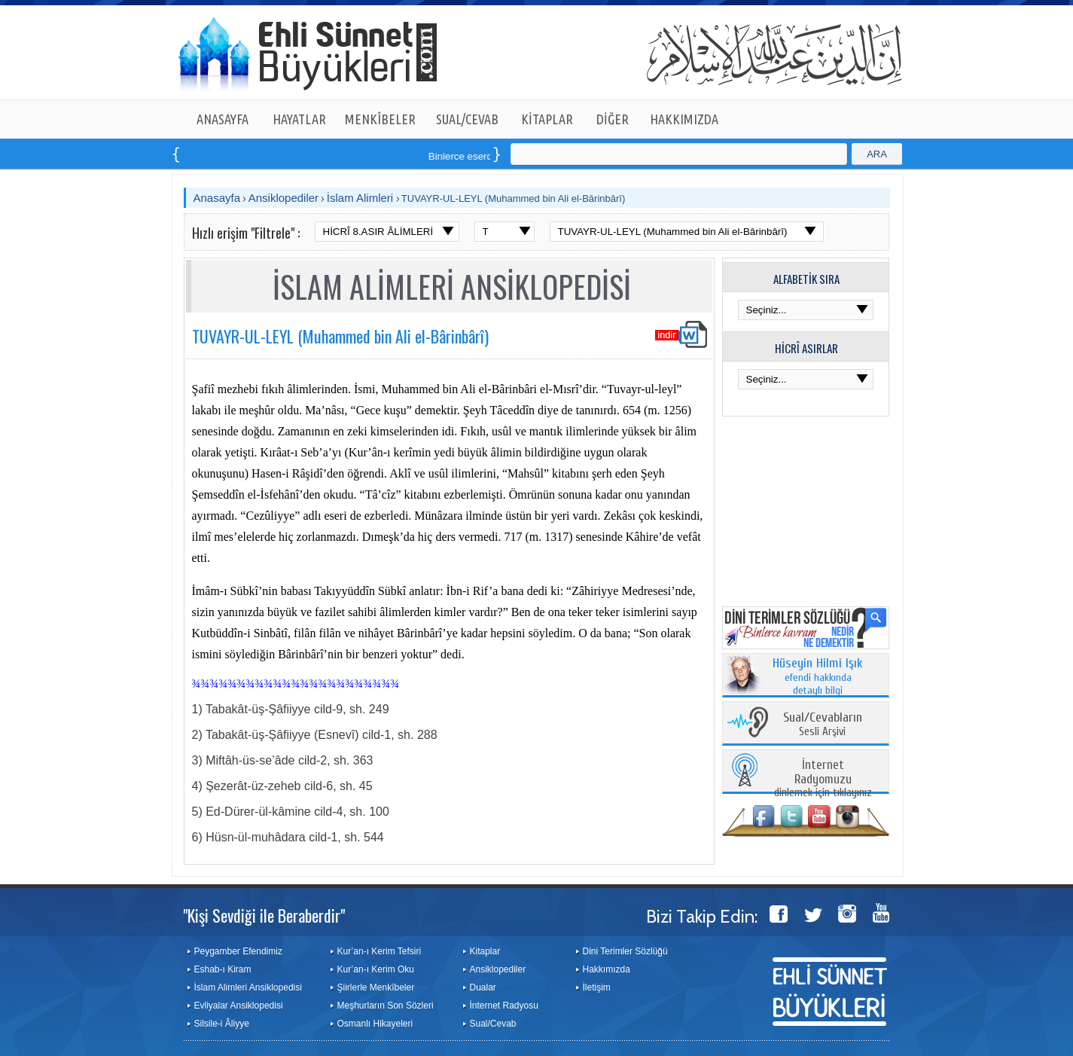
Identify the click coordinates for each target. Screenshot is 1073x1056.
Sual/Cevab (493, 1023)
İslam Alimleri (360, 197)
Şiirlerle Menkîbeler (376, 987)
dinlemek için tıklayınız (823, 779)
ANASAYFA (222, 119)
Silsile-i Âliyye (221, 1023)
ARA (877, 154)
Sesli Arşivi (822, 725)
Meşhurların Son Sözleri (385, 1005)
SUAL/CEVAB (467, 119)
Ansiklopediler (283, 197)
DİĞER (612, 119)
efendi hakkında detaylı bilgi (818, 677)
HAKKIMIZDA (684, 119)
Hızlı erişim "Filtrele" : (246, 233)
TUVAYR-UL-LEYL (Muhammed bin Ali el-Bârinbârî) (513, 198)
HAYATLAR (299, 119)
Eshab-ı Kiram (222, 969)
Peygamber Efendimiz (238, 951)
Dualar (483, 987)
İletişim (597, 987)
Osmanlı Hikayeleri (375, 1023)
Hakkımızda (606, 969)
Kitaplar (485, 951)
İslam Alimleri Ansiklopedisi (248, 987)
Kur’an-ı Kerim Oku (375, 969)
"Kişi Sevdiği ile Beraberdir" (264, 915)
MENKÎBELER (380, 119)
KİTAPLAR (547, 119)
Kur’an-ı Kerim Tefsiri (379, 951)
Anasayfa (217, 197)
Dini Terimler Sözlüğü (625, 951)
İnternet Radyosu (504, 1005)
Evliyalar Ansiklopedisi (238, 1005)
